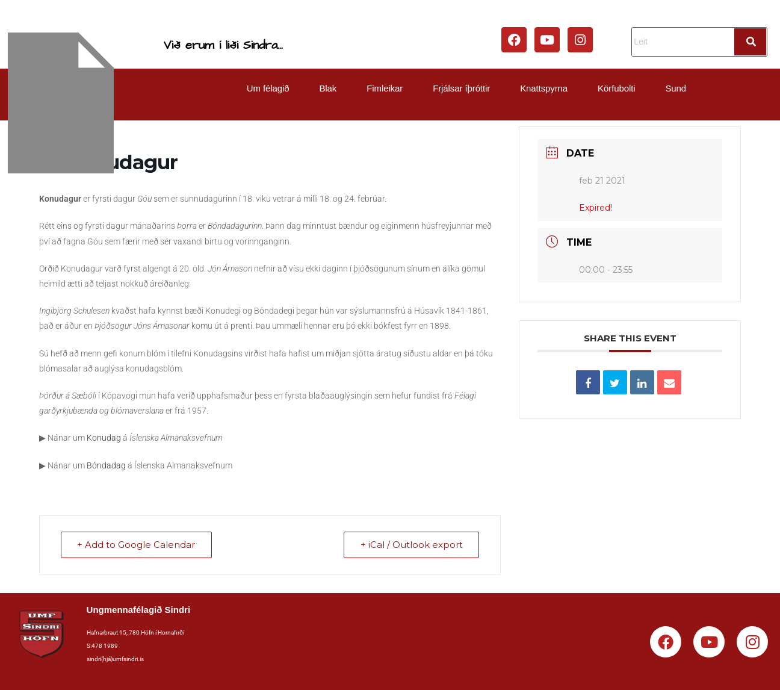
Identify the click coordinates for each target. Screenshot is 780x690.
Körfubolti (616, 88)
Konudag (104, 438)
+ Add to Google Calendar (137, 545)
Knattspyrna (544, 88)
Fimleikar (385, 88)
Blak (327, 88)
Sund (675, 88)
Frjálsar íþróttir (461, 88)
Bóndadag (106, 465)
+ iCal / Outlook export (410, 545)
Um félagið (268, 88)
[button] (271, 88)
